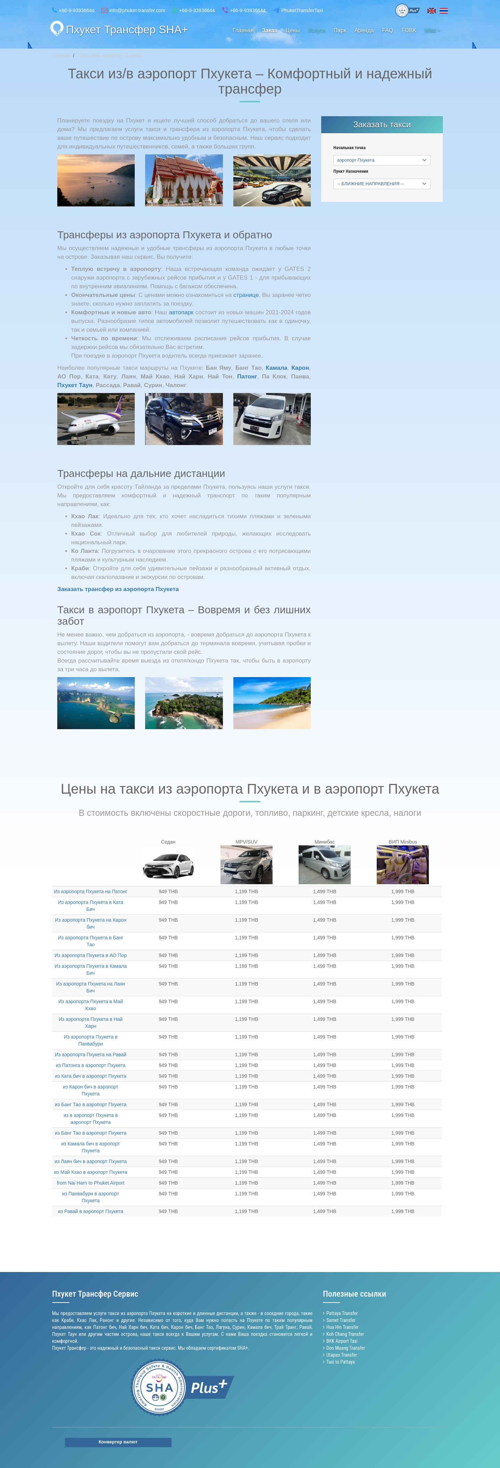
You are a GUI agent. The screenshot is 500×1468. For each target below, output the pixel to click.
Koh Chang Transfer (345, 1334)
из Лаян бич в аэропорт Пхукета (91, 1161)
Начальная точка (349, 147)
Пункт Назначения (350, 171)
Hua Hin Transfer (342, 1327)
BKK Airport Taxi (342, 1341)
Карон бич (181, 1327)
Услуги (316, 30)
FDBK (408, 30)
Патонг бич (104, 1327)
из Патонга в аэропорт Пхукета (91, 1065)
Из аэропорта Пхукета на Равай (90, 1054)
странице (246, 295)
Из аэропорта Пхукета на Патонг (90, 891)
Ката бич (159, 1327)
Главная (242, 30)
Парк (340, 30)
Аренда (364, 30)
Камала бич (259, 1327)
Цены (292, 30)
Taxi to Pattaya (340, 1362)
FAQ (387, 30)
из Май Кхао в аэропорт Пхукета (90, 1172)
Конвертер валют (118, 1441)
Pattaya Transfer (342, 1313)
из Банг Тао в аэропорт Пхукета (90, 1104)
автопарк (181, 312)
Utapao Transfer (341, 1355)
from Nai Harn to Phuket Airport (91, 1183)
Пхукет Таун (64, 1334)
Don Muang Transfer (345, 1348)
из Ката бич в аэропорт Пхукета (90, 1076)
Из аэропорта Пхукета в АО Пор (91, 955)
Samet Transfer (341, 1320)
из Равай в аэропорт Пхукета (90, 1211)
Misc (432, 30)
